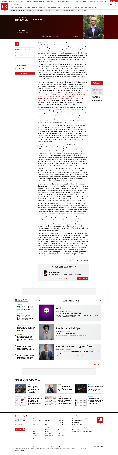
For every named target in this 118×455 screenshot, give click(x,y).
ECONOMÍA (21, 7)
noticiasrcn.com (67, 448)
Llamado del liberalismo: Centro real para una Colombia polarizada (77, 352)
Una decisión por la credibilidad (68, 313)
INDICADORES (87, 7)
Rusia (29, 384)
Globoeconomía (62, 429)
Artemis (51, 10)
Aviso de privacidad (77, 424)
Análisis (59, 418)
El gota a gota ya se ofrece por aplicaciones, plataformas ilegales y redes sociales (26, 357)
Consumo (35, 424)
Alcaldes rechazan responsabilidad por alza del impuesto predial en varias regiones (26, 328)
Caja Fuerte (48, 420)
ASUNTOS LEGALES (69, 7)
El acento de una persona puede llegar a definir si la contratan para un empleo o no (25, 338)
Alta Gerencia (48, 418)
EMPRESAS (28, 7)
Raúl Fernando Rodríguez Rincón (74, 346)
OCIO (33, 7)
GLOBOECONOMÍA (41, 7)
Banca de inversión (70, 10)
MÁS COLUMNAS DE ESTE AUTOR (50, 36)
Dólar (63, 10)
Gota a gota (57, 10)
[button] (40, 273)
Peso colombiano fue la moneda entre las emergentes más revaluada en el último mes (35, 401)
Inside (59, 431)
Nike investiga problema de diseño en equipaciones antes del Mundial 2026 (95, 389)
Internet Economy (37, 433)
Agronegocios (36, 418)
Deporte (90, 384)
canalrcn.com (49, 448)
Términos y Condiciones (78, 426)
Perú (78, 10)
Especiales (48, 427)
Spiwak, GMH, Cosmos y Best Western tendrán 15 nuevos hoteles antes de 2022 (97, 99)
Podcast (35, 435)
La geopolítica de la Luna (65, 333)
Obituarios (47, 433)
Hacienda (19, 323)
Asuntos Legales (37, 420)
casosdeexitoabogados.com (22, 448)
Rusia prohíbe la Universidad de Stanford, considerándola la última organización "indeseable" (35, 389)
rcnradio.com (58, 448)
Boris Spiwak (21, 31)
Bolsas (29, 396)
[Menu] (10, 8)
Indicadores (36, 431)
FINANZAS (14, 7)
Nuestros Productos (77, 420)
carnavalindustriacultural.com (38, 448)
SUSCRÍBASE (113, 1)
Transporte (20, 313)
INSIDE (94, 7)
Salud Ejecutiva (61, 435)
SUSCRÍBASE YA (83, 278)
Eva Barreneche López (68, 328)
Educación (90, 396)
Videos (47, 438)
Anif (58, 308)
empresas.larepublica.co (44, 446)
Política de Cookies (77, 429)
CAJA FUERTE (79, 7)
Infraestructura (48, 431)
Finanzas (35, 429)
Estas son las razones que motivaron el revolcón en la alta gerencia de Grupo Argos (26, 308)
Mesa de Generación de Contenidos (81, 418)
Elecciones (83, 10)
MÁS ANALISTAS (95, 364)
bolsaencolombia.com (70, 446)
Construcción (20, 304)
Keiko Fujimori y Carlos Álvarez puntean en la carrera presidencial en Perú (26, 348)
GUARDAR (76, 36)
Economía (60, 424)
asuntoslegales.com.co (20, 446)
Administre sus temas (21, 73)
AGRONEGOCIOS (51, 7)
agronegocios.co (32, 446)
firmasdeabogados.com (57, 446)
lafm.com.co (75, 448)
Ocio (59, 433)
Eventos (60, 427)
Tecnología (20, 353)
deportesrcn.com (19, 450)
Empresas (35, 427)
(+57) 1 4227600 (19, 424)
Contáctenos (75, 422)
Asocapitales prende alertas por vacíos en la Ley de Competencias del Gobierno (65, 389)
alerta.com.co (83, 448)
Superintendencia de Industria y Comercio (82, 431)
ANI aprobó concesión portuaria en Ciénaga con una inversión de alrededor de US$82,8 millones (26, 317)
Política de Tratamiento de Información (81, 427)
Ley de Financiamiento (42, 10)
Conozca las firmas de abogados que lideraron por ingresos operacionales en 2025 (65, 401)
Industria (60, 396)
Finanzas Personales (50, 429)
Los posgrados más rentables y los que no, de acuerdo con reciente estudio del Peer (95, 401)
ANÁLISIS (59, 7)
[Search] (107, 4)
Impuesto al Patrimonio (30, 10)
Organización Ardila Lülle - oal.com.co (97, 447)
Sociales (35, 438)
